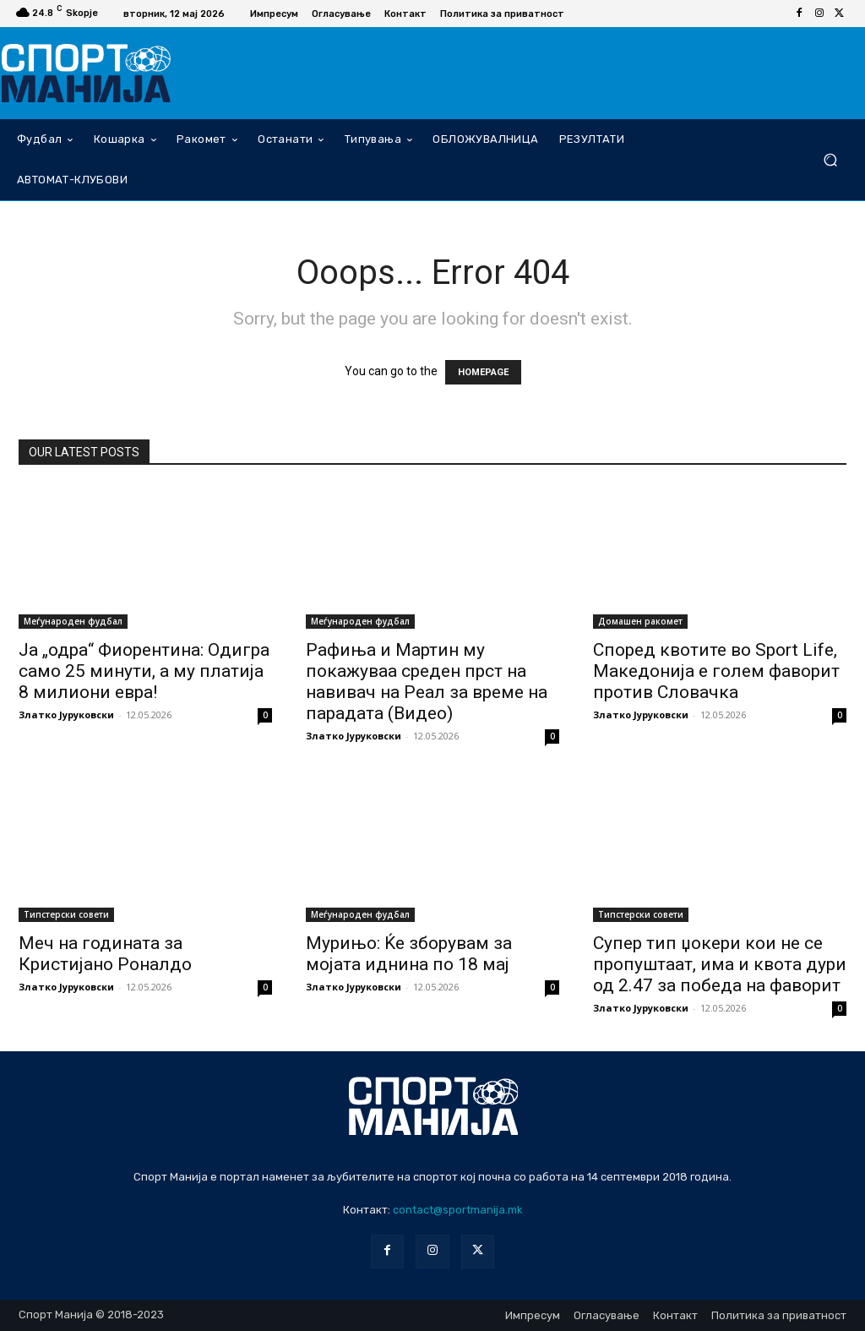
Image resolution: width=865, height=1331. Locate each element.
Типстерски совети (66, 914)
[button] (830, 159)
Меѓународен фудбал (73, 621)
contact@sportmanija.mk (458, 1209)
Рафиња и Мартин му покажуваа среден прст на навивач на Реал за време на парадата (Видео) (426, 681)
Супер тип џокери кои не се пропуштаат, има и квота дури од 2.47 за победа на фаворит (719, 964)
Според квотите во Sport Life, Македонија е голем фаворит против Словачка (716, 671)
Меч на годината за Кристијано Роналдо (105, 953)
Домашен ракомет (640, 621)
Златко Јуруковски (66, 714)
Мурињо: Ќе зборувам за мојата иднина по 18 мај (409, 953)
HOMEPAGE (483, 372)
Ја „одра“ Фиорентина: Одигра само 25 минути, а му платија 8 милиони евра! (144, 671)
